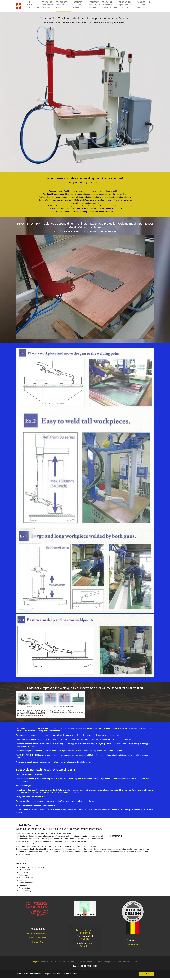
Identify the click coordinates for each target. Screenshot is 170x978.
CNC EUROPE (37, 942)
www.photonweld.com (37, 938)
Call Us (85, 939)
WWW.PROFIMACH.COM (37, 933)
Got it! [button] (147, 974)
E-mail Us (85, 946)
